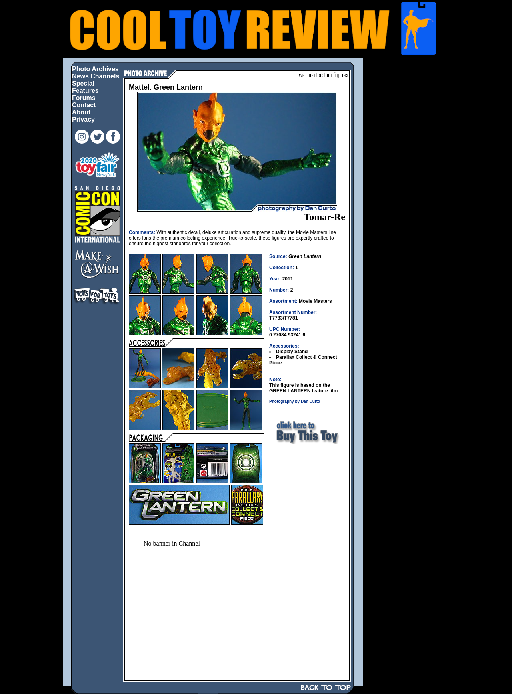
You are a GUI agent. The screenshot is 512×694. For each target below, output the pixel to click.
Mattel (139, 87)
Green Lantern (178, 87)
